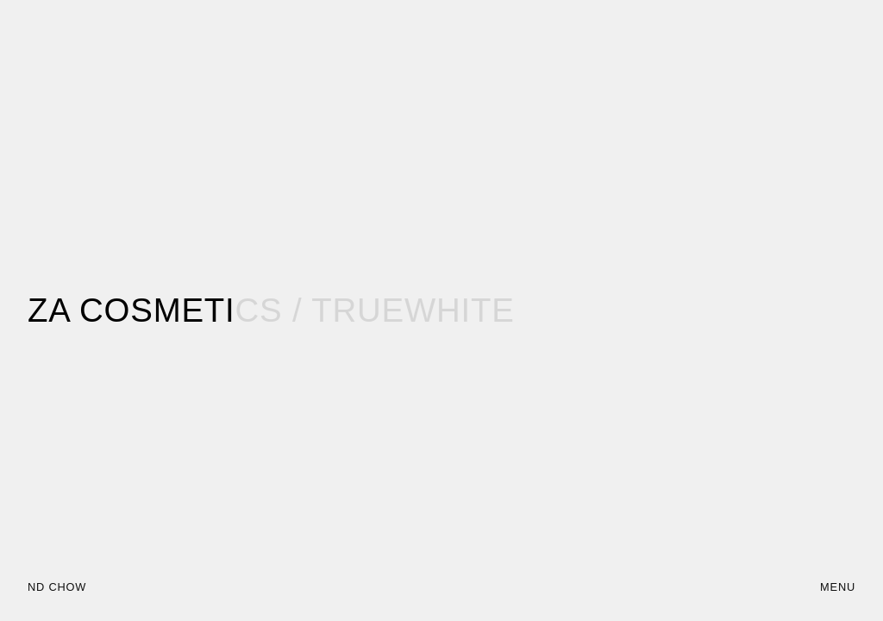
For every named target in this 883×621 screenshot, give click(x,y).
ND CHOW (57, 586)
